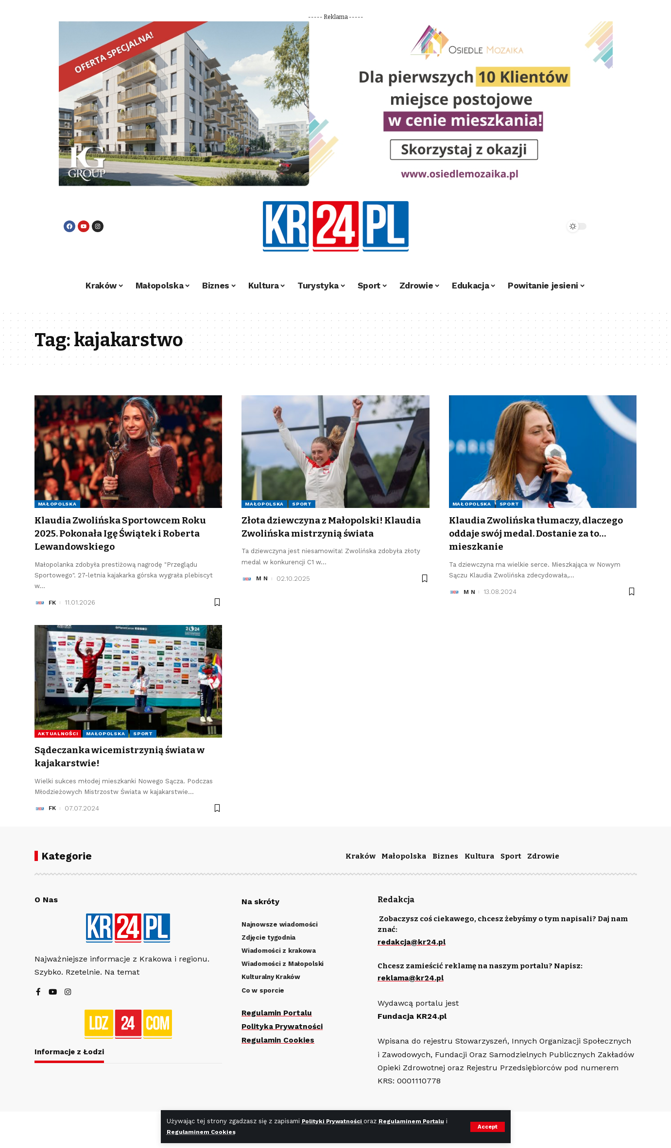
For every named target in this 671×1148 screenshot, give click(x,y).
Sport (302, 503)
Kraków (360, 856)
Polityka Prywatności (283, 1025)
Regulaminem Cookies (206, 1131)
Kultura (479, 856)
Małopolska (57, 503)
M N (262, 591)
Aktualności (58, 733)
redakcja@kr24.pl (412, 941)
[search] (531, 226)
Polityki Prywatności (337, 1121)
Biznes (445, 856)
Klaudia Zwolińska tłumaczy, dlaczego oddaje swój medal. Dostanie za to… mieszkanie (523, 533)
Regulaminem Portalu (422, 1121)
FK (53, 602)
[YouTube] (53, 993)
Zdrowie (543, 856)
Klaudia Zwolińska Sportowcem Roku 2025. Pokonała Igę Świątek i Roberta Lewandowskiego (121, 533)
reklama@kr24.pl (411, 977)
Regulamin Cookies (278, 1039)
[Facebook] (38, 993)
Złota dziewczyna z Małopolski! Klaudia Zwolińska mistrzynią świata (321, 533)
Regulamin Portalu (278, 1012)
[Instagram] (68, 993)
